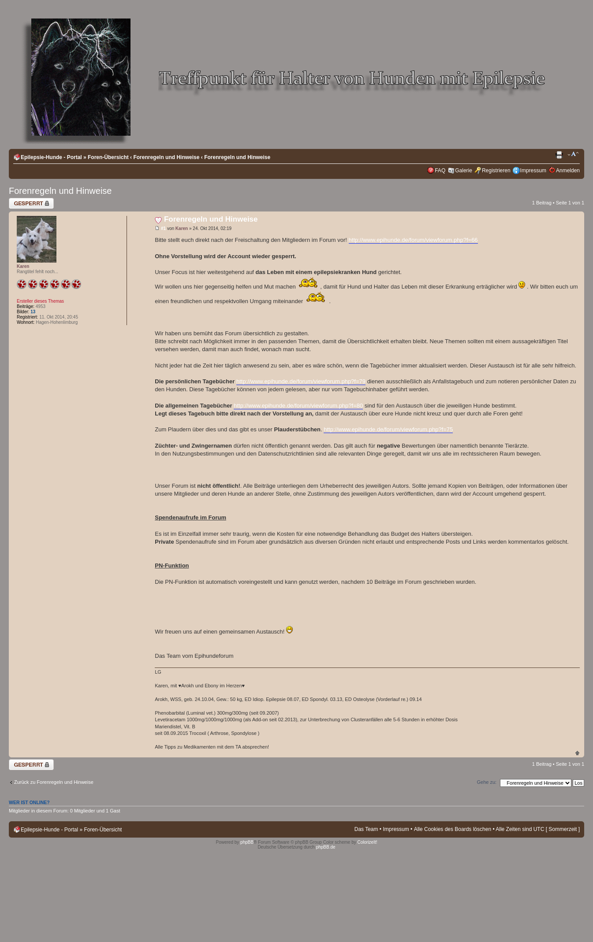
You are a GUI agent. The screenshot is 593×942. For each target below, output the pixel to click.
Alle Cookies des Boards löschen (452, 829)
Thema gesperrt (31, 203)
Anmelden (568, 170)
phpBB (247, 842)
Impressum (533, 170)
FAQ (440, 170)
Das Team (366, 829)
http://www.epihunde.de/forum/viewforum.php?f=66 (413, 240)
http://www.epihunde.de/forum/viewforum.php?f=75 (388, 429)
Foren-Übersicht (108, 157)
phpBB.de (326, 847)
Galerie (463, 170)
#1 (163, 228)
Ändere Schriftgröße (573, 155)
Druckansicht (560, 155)
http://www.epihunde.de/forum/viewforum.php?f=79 (300, 381)
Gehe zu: (486, 782)
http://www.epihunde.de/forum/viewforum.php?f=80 (298, 405)
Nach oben (577, 752)
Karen (181, 228)
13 (32, 311)
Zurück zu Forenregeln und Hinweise (53, 782)
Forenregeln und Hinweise (166, 157)
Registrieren (496, 170)
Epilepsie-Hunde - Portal (51, 157)
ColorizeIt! (367, 842)
